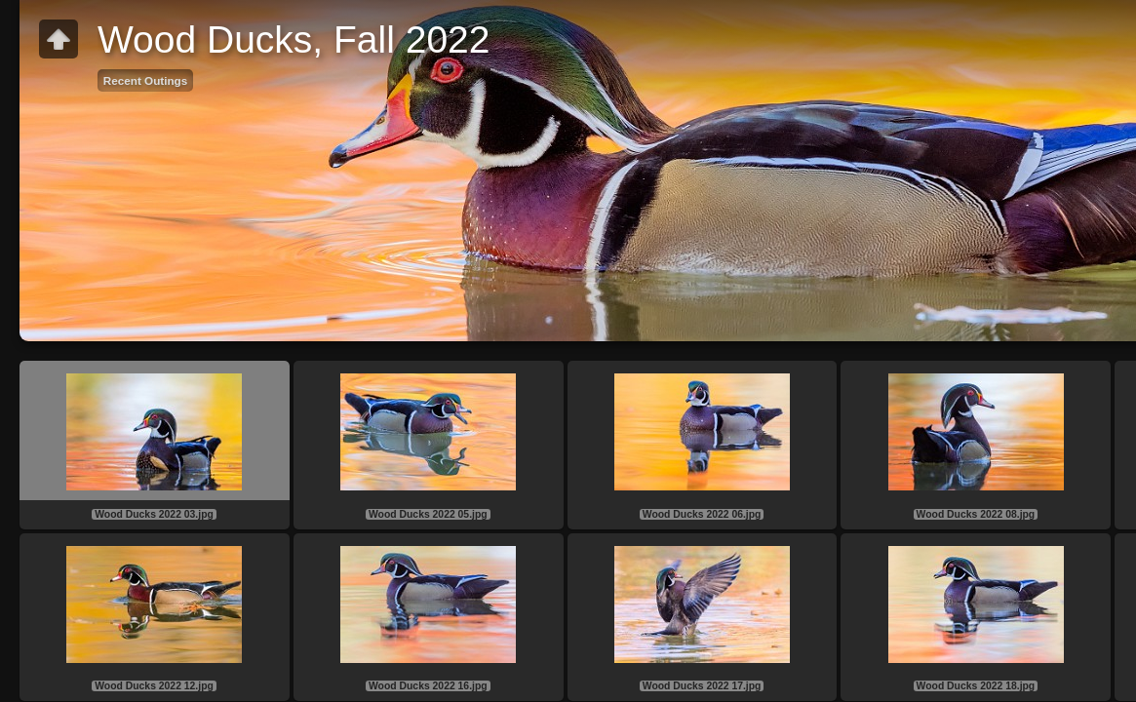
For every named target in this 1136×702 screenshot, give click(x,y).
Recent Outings (145, 80)
